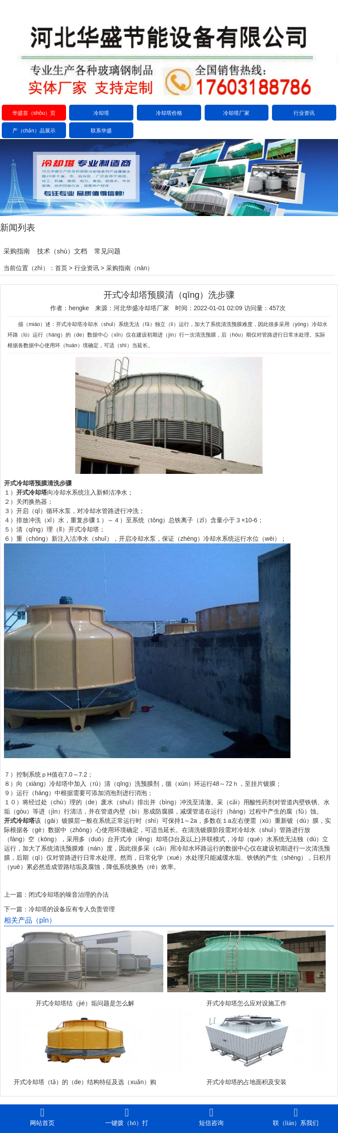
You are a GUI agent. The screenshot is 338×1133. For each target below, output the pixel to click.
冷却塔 (101, 113)
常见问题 (107, 251)
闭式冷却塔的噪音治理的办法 (69, 894)
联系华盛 (101, 131)
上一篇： (16, 894)
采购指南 (17, 251)
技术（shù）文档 (62, 251)
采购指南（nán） (129, 267)
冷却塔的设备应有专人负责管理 (72, 909)
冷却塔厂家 (236, 113)
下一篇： (16, 909)
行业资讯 (304, 113)
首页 (61, 267)
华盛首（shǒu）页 (33, 113)
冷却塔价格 (169, 113)
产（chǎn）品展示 (33, 131)
